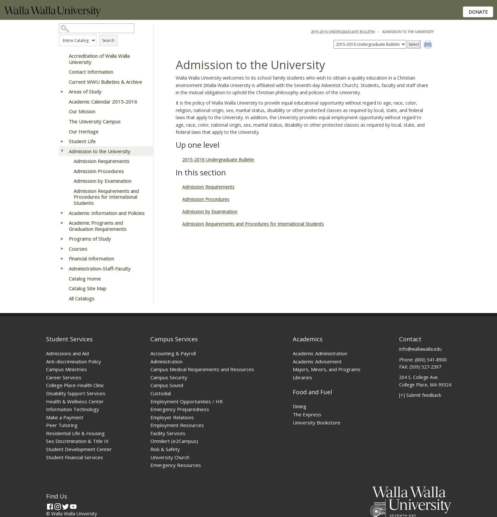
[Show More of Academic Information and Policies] (62, 213)
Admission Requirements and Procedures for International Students (106, 197)
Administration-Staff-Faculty (100, 268)
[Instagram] (58, 507)
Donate (478, 12)
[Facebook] (50, 507)
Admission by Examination (102, 181)
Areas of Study (85, 91)
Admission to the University (99, 151)
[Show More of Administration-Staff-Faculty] (62, 268)
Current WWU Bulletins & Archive (105, 82)
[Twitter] (65, 507)
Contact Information (91, 72)
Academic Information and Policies (107, 213)
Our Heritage (84, 131)
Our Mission (82, 111)
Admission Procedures (99, 171)
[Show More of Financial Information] (62, 258)
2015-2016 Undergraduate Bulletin (343, 32)
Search (108, 40)
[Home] (52, 15)
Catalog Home (85, 278)
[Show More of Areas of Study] (62, 91)
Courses (78, 249)
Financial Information (91, 258)
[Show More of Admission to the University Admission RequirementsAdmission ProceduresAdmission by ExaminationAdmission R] (62, 151)
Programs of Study (90, 238)
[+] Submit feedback (420, 395)
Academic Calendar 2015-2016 (103, 101)
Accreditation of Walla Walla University (99, 59)
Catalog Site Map (87, 288)
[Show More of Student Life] (62, 141)
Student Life (82, 141)
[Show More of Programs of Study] (62, 238)
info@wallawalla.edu (420, 349)
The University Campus (95, 121)
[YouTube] (73, 507)
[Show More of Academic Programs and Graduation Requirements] (62, 223)
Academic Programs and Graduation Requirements (97, 226)
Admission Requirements (101, 161)
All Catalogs (81, 298)
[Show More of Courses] (62, 249)
